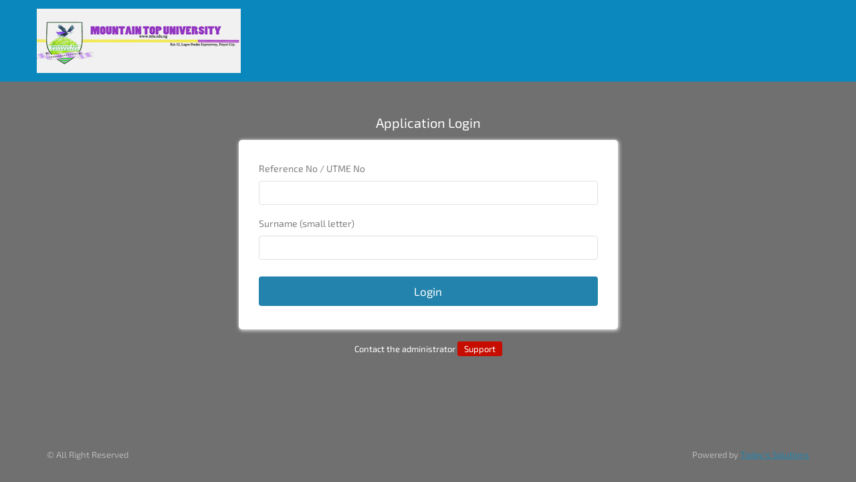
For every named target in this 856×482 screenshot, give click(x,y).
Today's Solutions (774, 454)
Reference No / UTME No (312, 168)
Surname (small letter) (306, 223)
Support (480, 348)
